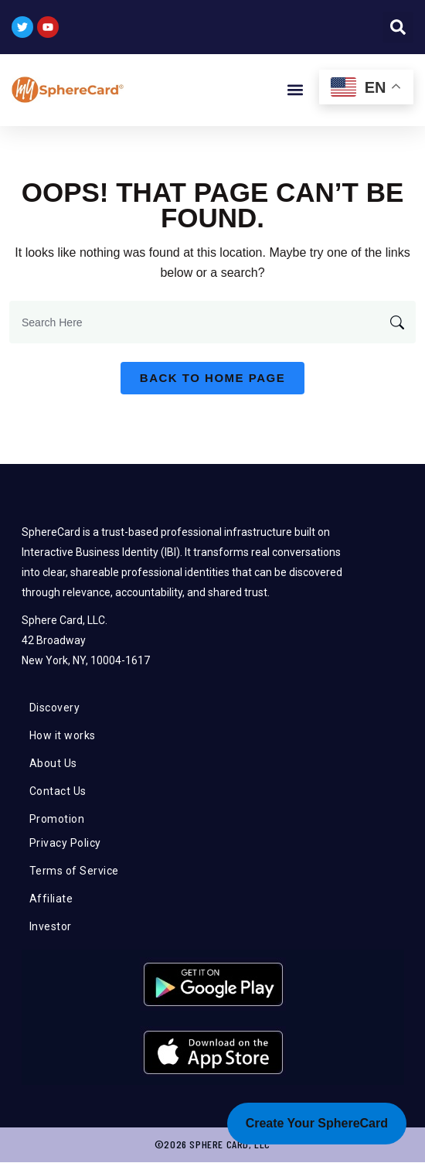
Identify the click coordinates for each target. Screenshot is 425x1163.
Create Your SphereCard (317, 1123)
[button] (397, 27)
